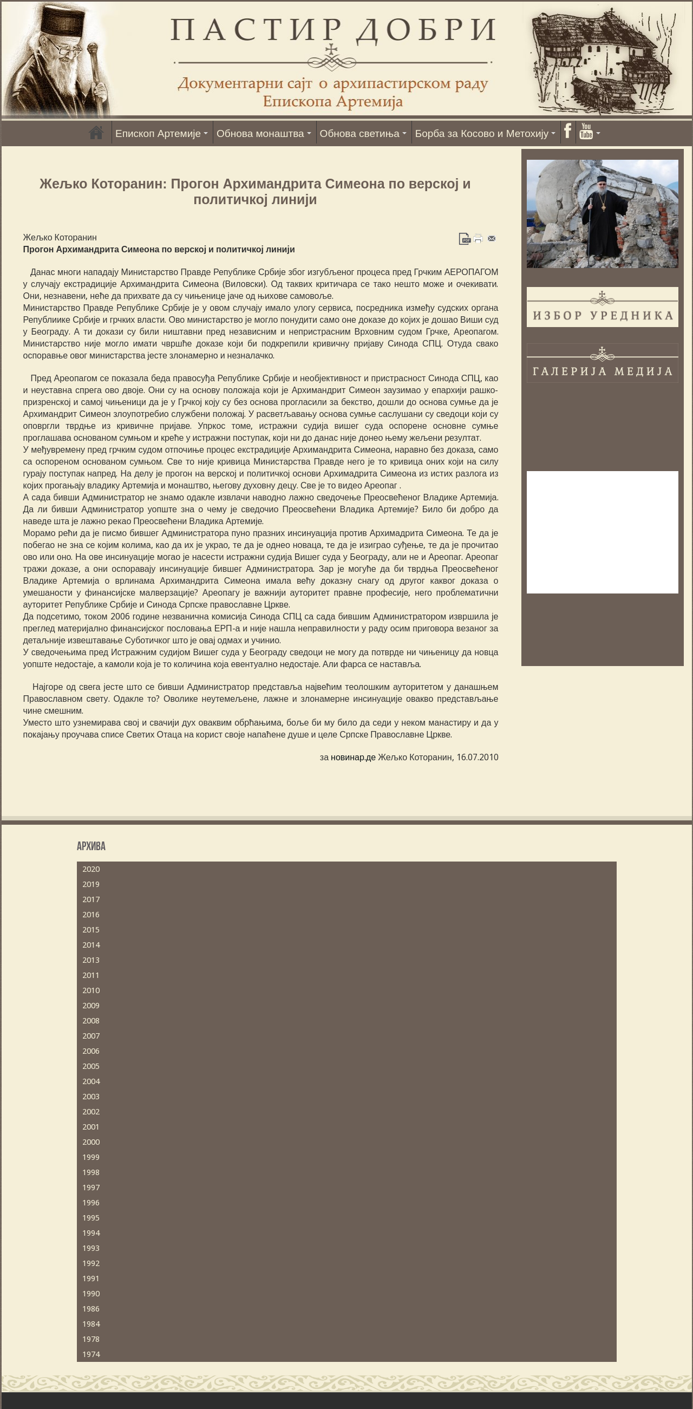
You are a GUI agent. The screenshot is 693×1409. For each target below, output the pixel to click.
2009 (91, 1005)
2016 (91, 914)
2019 (91, 884)
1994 (91, 1233)
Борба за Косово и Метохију (482, 133)
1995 (91, 1218)
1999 (91, 1157)
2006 (91, 1051)
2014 (91, 945)
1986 (91, 1309)
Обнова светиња (360, 133)
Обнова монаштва (260, 133)
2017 (91, 899)
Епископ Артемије (158, 133)
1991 (91, 1278)
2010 (91, 990)
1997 (91, 1187)
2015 (91, 930)
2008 (91, 1021)
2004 (91, 1081)
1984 (91, 1324)
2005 (91, 1066)
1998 (91, 1172)
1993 (91, 1248)
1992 (91, 1263)
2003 (91, 1096)
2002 (91, 1112)
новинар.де (353, 757)
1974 (91, 1354)
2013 (91, 960)
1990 (91, 1294)
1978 (91, 1339)
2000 (91, 1142)
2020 (91, 869)
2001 (91, 1127)
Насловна (96, 132)
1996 (91, 1203)
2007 (91, 1036)
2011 (91, 975)
